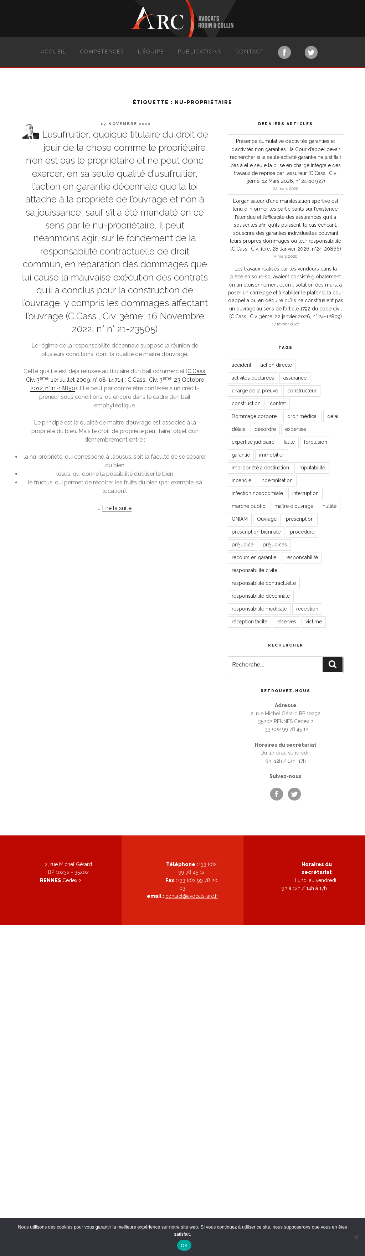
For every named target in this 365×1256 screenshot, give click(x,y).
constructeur (302, 390)
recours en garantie (254, 557)
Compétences (102, 52)
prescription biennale (256, 532)
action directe (276, 365)
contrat (278, 403)
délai (332, 416)
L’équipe (151, 52)
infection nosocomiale (257, 493)
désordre (265, 429)
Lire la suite (117, 508)
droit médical (302, 416)
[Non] (356, 1237)
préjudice (242, 544)
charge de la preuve (255, 390)
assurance (295, 378)
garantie (241, 455)
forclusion (315, 442)
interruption (305, 493)
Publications (200, 52)
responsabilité (302, 557)
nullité (329, 506)
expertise (295, 429)
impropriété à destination (260, 467)
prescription (300, 519)
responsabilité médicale (259, 609)
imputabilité (311, 467)
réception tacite (249, 621)
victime (313, 621)
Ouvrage (267, 519)
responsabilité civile (254, 570)
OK (184, 1245)
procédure (302, 532)
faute (289, 442)
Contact (250, 52)
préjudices (275, 544)
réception (307, 609)
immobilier (271, 455)
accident (241, 365)
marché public (248, 506)
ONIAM (240, 519)
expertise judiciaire (253, 442)
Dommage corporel (255, 416)
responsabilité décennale (261, 596)
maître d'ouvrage (293, 506)
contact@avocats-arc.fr (191, 896)
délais (238, 429)
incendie (241, 480)
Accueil (53, 52)
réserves (286, 621)
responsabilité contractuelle (264, 583)
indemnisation (277, 480)
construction (246, 403)
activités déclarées (253, 378)
